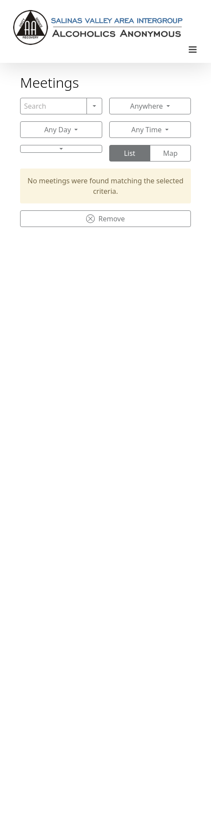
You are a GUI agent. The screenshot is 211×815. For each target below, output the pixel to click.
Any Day (57, 129)
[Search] (53, 106)
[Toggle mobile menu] (193, 49)
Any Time (146, 129)
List (129, 153)
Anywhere (146, 106)
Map (170, 153)
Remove (105, 219)
